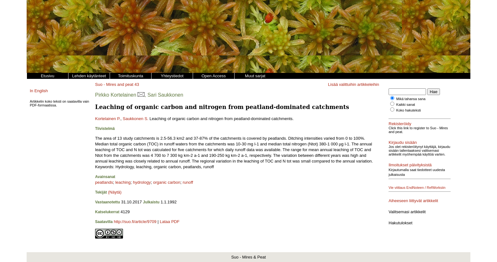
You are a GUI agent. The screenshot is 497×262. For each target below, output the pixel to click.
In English (39, 90)
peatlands (104, 182)
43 (136, 84)
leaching (123, 182)
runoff (188, 182)
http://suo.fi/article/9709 (135, 221)
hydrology (142, 182)
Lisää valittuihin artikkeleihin (353, 84)
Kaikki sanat (405, 104)
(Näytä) (115, 192)
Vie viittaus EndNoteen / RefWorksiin (417, 187)
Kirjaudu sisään (403, 142)
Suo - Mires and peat (114, 84)
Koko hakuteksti (408, 110)
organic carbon (166, 182)
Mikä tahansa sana (410, 99)
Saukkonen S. (135, 118)
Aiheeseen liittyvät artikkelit (413, 200)
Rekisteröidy (400, 123)
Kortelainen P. (107, 118)
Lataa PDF (169, 221)
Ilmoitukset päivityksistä (410, 165)
